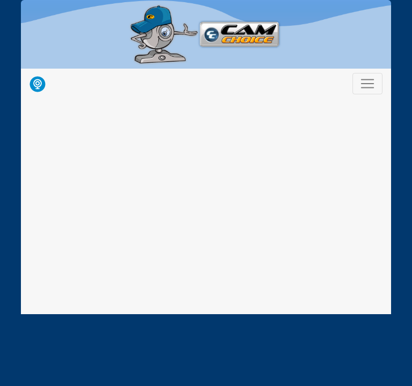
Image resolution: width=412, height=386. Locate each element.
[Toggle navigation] (367, 83)
